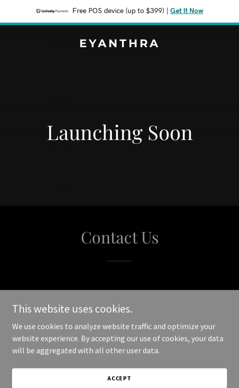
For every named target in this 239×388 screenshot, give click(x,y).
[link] (119, 44)
